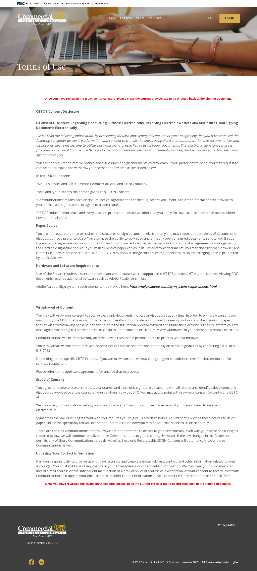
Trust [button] (140, 18)
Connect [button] (155, 18)
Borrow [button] (126, 18)
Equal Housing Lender (217, 562)
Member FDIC (190, 562)
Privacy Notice (226, 525)
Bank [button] (112, 18)
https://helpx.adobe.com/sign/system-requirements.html (173, 286)
